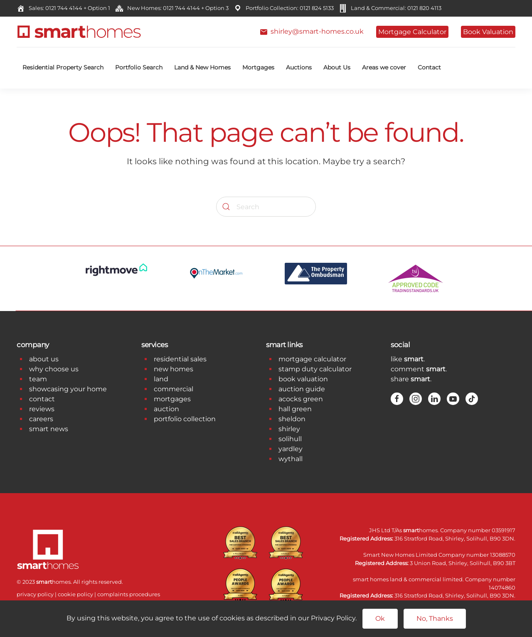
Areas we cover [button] (384, 67)
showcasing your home (68, 389)
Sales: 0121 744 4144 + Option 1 (68, 8)
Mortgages (258, 67)
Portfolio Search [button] (139, 67)
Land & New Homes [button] (202, 67)
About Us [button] (336, 67)
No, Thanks (434, 618)
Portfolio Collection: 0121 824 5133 (288, 8)
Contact (429, 67)
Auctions (299, 67)
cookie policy (75, 594)
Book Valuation (488, 32)
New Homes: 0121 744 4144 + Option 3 (177, 8)
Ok (380, 618)
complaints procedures (128, 594)
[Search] (266, 207)
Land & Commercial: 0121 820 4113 (394, 8)
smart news (48, 429)
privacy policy (35, 594)
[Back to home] (79, 32)
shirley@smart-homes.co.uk (312, 31)
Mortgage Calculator (412, 32)
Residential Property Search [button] (62, 67)
